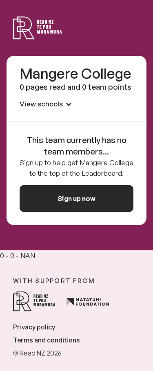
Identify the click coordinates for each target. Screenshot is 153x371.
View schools (45, 103)
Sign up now (76, 198)
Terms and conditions (46, 340)
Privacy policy (34, 327)
